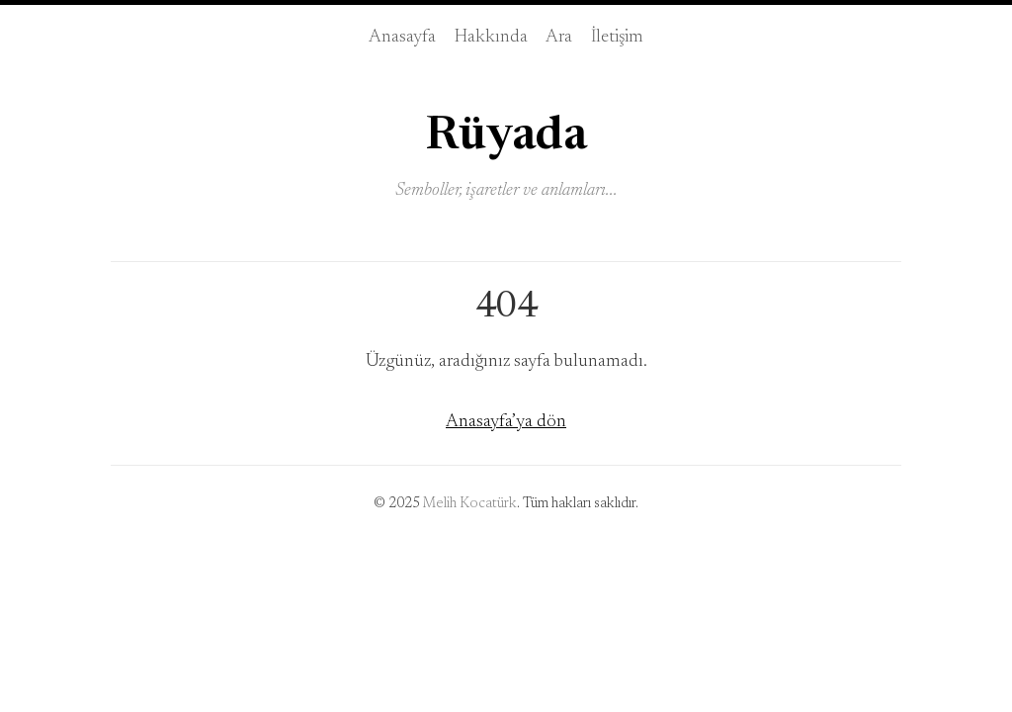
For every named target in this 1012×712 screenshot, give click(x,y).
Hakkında (491, 37)
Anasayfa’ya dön (506, 421)
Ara (559, 37)
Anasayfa (402, 37)
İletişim (617, 37)
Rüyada (506, 137)
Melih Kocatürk (470, 504)
